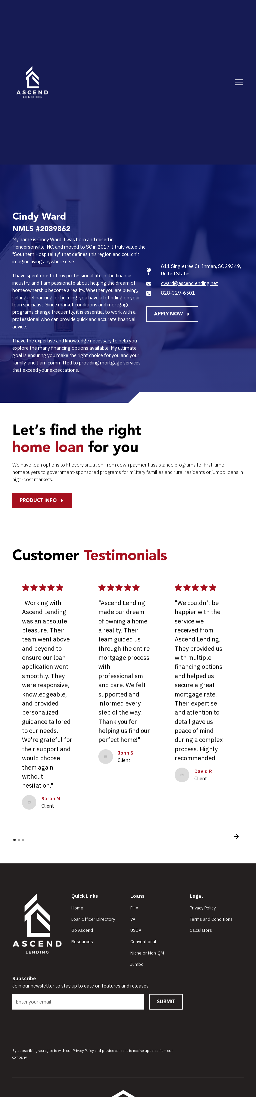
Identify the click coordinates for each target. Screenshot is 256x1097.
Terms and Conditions (211, 919)
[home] (32, 82)
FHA (134, 908)
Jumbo (137, 964)
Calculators (201, 930)
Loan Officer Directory (93, 919)
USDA (135, 930)
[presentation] (63, 1028)
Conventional (143, 941)
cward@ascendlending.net (189, 283)
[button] (238, 82)
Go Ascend (82, 930)
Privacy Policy (203, 908)
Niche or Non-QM (147, 953)
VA (132, 919)
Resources (82, 941)
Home (77, 908)
